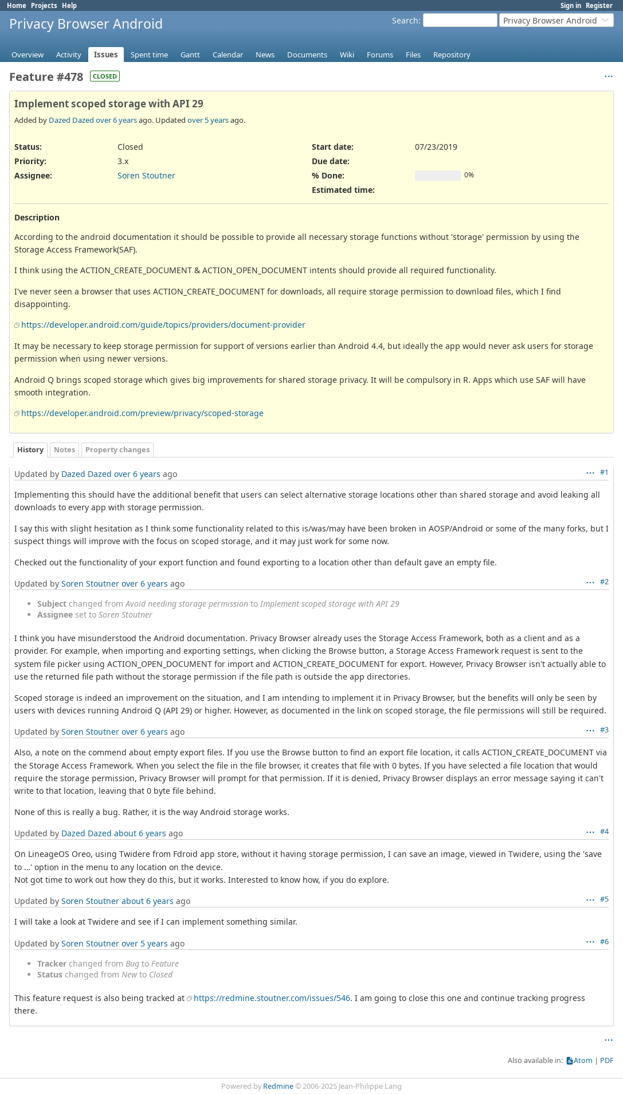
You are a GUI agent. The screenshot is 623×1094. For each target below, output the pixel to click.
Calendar (228, 54)
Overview (27, 54)
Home (16, 5)
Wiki (347, 54)
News (265, 54)
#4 (604, 831)
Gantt (190, 54)
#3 (604, 730)
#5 (604, 899)
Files (413, 54)
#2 (604, 582)
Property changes (117, 450)
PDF (607, 1060)
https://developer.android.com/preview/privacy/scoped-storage (142, 413)
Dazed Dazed (71, 120)
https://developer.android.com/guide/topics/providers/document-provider (163, 324)
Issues (106, 54)
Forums (380, 54)
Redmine (278, 1086)
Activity (68, 54)
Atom (583, 1060)
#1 (604, 472)
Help (69, 5)
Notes (64, 450)
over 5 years (208, 120)
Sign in (571, 5)
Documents (307, 54)
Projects (44, 5)
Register (599, 5)
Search (405, 20)
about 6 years (140, 833)
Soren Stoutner (146, 175)
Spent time (149, 54)
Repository (452, 54)
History (30, 450)
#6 (604, 941)
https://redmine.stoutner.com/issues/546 (272, 997)
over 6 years (116, 120)
